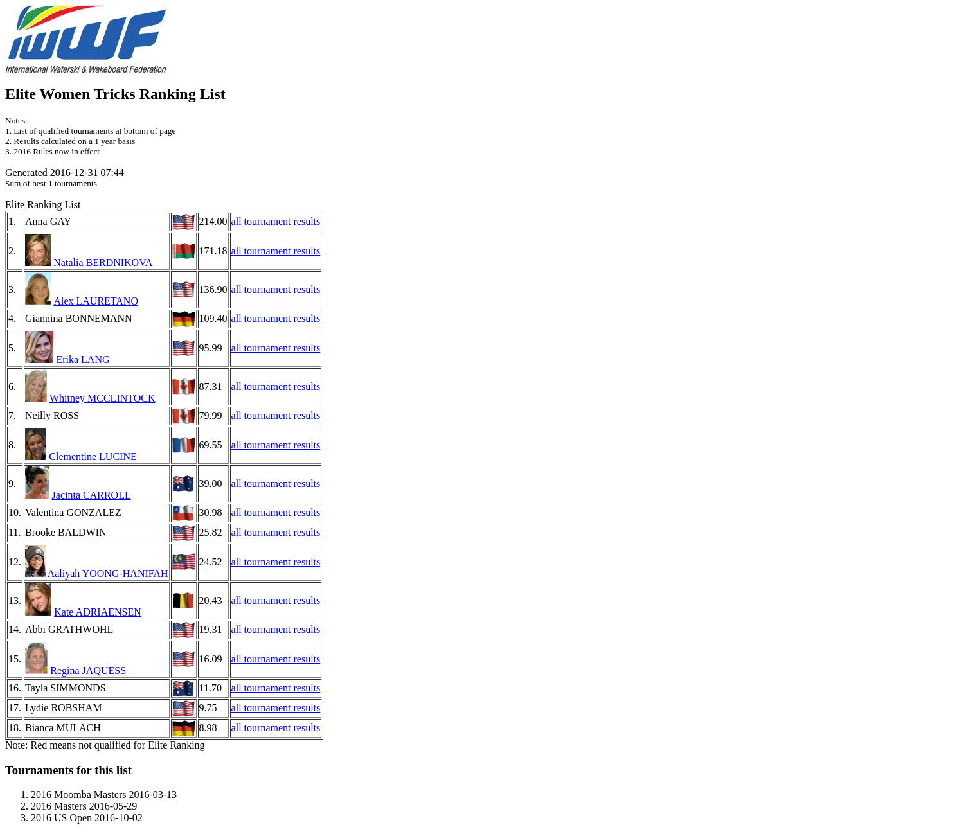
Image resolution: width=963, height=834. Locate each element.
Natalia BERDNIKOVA (102, 262)
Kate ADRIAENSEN (97, 612)
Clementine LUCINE (92, 456)
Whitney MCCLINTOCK (103, 398)
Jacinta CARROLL (91, 495)
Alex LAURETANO (95, 301)
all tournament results (276, 221)
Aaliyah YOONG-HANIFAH (108, 573)
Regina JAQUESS (88, 670)
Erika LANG (82, 359)
